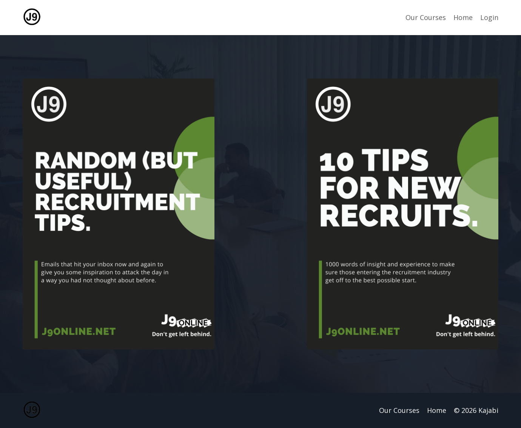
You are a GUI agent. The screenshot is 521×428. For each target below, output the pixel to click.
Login (489, 17)
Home (463, 17)
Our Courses (425, 17)
